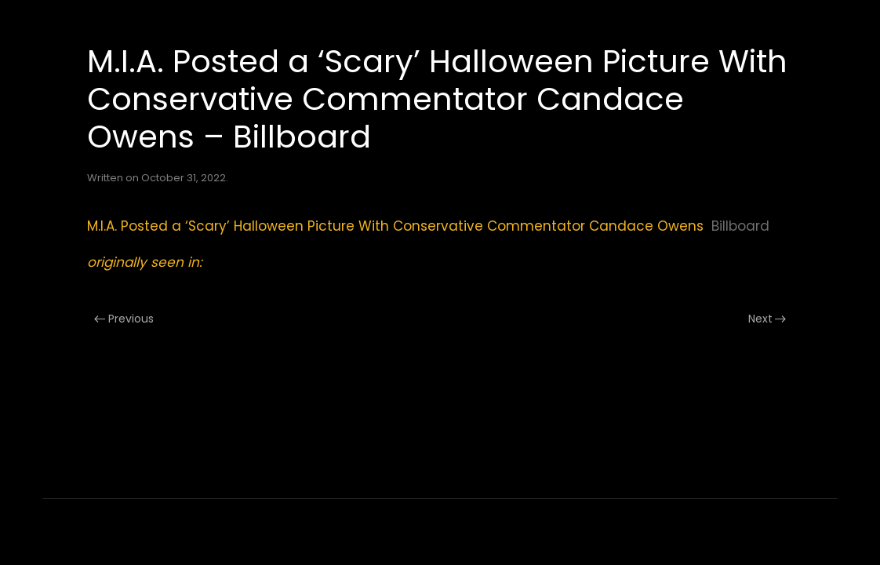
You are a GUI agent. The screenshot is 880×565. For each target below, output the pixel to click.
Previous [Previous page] (124, 318)
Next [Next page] (767, 318)
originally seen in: (144, 262)
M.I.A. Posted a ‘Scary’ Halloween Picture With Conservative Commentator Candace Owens (395, 226)
